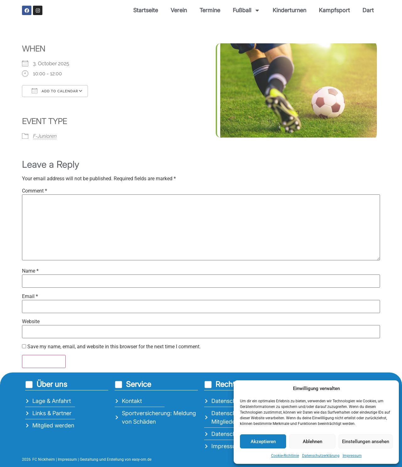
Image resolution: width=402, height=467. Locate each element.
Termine (209, 10)
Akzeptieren (263, 441)
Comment (34, 190)
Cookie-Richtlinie (285, 455)
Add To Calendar (55, 91)
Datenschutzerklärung (321, 455)
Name (30, 271)
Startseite (145, 10)
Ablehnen (312, 441)
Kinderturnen (289, 10)
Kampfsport (334, 10)
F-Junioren (45, 136)
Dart (368, 10)
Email (30, 296)
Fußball (246, 10)
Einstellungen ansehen (365, 441)
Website (31, 321)
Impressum (352, 455)
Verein (179, 10)
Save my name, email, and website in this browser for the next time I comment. (114, 346)
